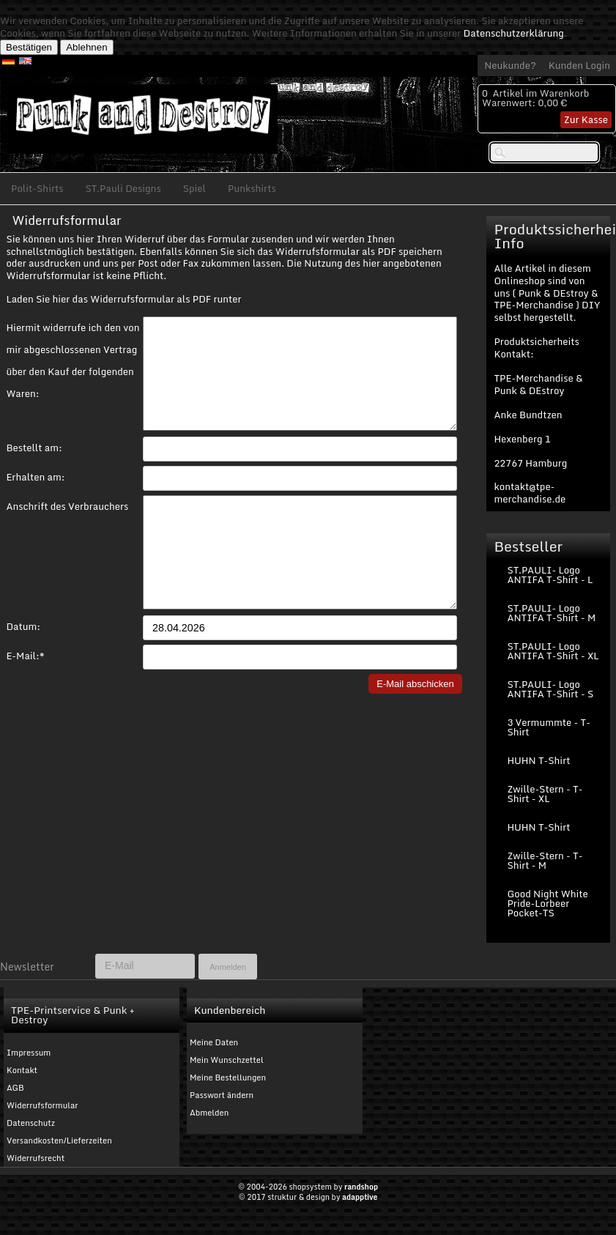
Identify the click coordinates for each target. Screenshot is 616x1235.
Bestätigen (29, 47)
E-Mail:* (25, 699)
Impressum (29, 1052)
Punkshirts (252, 188)
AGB (15, 1087)
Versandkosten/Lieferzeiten (59, 1140)
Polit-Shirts (37, 188)
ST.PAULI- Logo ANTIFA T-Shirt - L (550, 574)
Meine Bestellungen (228, 1077)
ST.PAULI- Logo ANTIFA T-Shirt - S (550, 689)
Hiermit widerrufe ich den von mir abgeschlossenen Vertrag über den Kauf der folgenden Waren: (72, 328)
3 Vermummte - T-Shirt (548, 727)
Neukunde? (510, 65)
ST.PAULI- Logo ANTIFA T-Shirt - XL (552, 651)
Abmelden (209, 1112)
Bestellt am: (34, 469)
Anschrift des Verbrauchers (67, 528)
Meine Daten (214, 1042)
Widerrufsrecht (35, 1158)
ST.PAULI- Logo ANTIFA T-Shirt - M (551, 613)
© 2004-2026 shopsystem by (308, 1187)
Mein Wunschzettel (227, 1060)
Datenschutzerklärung (514, 33)
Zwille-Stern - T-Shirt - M (544, 860)
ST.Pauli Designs (123, 188)
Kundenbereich (229, 1010)
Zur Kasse (586, 119)
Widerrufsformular (42, 1105)
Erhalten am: (35, 499)
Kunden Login (579, 65)
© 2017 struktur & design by (308, 1197)
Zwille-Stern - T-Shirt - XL (544, 793)
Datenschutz (31, 1123)
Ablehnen (86, 47)
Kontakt (22, 1070)
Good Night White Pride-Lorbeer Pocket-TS (547, 903)
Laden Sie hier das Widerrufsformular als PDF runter (123, 299)
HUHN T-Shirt (538, 760)
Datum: (23, 670)
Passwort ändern (221, 1095)
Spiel (194, 188)
